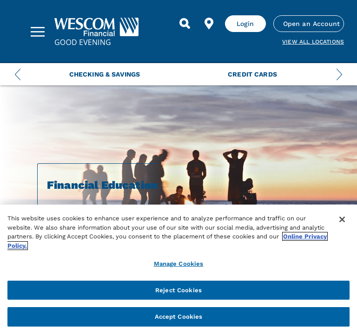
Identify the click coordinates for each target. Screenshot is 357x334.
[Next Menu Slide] (339, 74)
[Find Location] (209, 23)
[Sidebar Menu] (37, 31)
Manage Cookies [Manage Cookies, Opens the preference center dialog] (179, 263)
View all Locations (313, 42)
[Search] (185, 23)
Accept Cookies (179, 316)
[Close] (342, 219)
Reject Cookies (178, 290)
